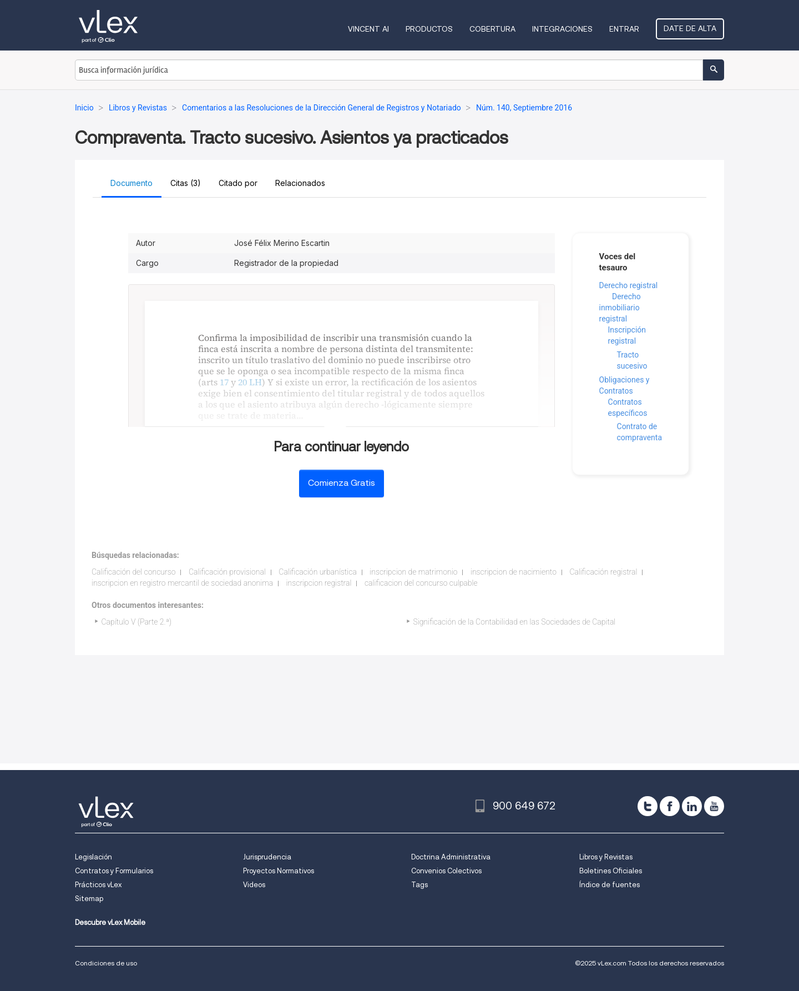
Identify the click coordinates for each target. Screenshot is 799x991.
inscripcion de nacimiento (514, 571)
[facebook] (670, 806)
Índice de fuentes (609, 885)
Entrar (624, 28)
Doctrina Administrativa (450, 857)
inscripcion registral (319, 582)
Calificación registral (603, 571)
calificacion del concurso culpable (421, 582)
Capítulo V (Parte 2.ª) (137, 621)
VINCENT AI (368, 28)
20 (242, 382)
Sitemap (89, 898)
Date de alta (690, 28)
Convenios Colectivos (446, 871)
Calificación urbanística (318, 571)
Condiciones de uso (106, 963)
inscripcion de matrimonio (413, 571)
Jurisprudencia (267, 857)
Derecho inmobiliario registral (620, 307)
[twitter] (648, 806)
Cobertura (492, 28)
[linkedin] (692, 806)
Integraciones (562, 28)
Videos (254, 885)
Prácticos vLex (98, 885)
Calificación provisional (227, 571)
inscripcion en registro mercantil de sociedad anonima (182, 582)
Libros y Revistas (606, 857)
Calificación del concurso (133, 571)
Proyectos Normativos (278, 871)
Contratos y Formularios (114, 871)
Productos (429, 28)
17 (224, 382)
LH (255, 382)
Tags (419, 885)
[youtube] (714, 806)
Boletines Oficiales (610, 871)
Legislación (93, 857)
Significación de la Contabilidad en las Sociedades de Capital (514, 621)
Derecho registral (628, 285)
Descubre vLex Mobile (110, 922)
